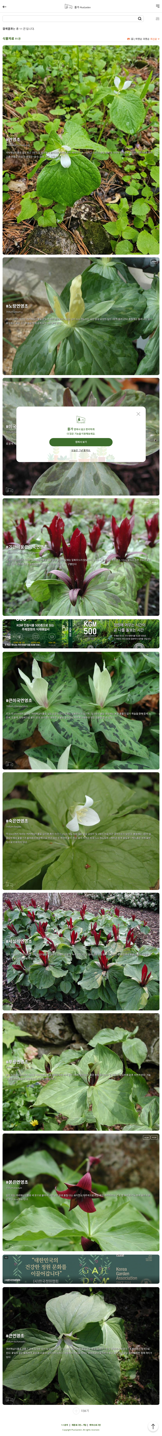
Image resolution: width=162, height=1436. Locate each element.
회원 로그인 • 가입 (79, 1425)
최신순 (153, 39)
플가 (82, 7)
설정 (153, 18)
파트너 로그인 (95, 1425)
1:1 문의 (64, 1425)
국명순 (146, 39)
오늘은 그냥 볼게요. (80, 450)
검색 (140, 18)
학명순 (138, 39)
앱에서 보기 (81, 442)
